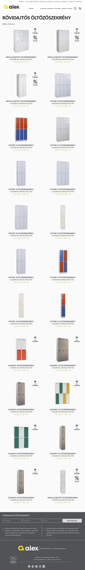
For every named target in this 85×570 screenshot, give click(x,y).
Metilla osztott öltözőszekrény (21, 57)
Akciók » (28, 561)
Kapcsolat (50, 561)
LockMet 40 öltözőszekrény (21, 365)
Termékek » (22, 561)
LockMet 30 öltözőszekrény (63, 365)
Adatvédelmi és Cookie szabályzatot (22, 530)
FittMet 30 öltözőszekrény (62, 101)
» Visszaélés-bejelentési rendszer (63, 561)
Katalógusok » (36, 561)
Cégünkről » (43, 561)
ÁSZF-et (35, 528)
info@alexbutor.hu (41, 559)
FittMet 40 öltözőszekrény (21, 233)
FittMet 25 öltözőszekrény (21, 145)
